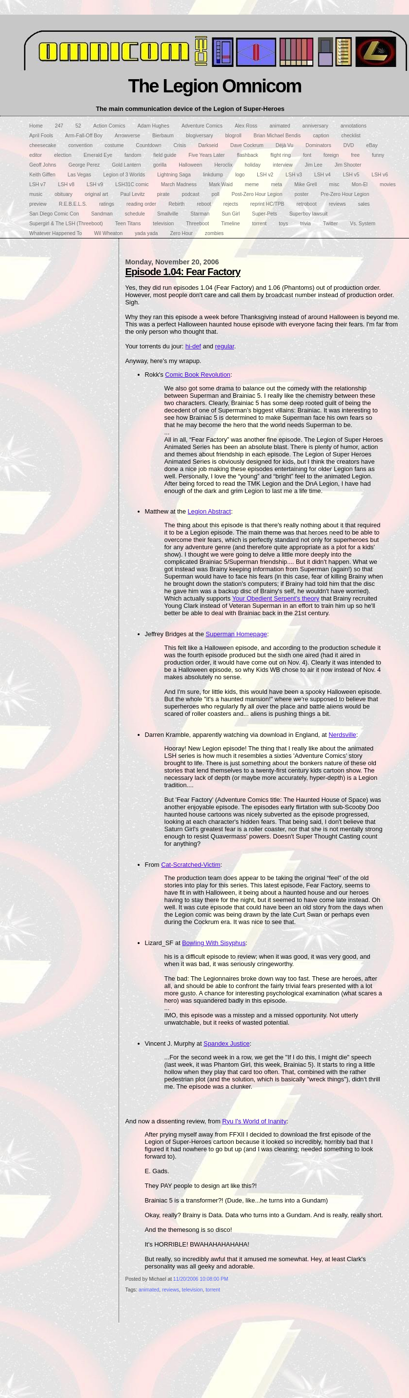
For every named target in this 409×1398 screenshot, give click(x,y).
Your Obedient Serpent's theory (276, 598)
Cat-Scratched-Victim (190, 864)
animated (149, 1289)
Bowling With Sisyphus (213, 942)
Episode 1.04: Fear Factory (183, 271)
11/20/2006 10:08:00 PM (200, 1279)
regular (224, 346)
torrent (212, 1289)
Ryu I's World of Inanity (254, 1121)
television (192, 1289)
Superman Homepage (236, 634)
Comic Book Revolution (197, 374)
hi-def (193, 346)
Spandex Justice (226, 1043)
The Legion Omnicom (215, 85)
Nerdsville (342, 734)
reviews (170, 1289)
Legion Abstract (209, 511)
